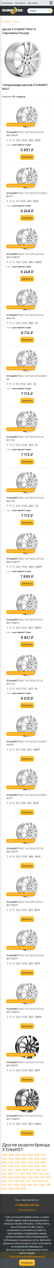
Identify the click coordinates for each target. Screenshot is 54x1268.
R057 (24, 1158)
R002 (30, 1177)
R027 (17, 1166)
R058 (36, 1154)
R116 (10, 1180)
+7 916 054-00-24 (27, 1205)
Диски (16, 21)
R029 (36, 1162)
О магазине (7, 3)
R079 (34, 1180)
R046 (30, 1154)
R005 (4, 1162)
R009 (37, 1166)
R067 (23, 1162)
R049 (16, 1184)
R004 (22, 1180)
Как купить (20, 3)
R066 (11, 1154)
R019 (30, 1162)
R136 (17, 1188)
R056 (43, 1162)
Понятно (27, 1262)
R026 (11, 1158)
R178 (41, 1180)
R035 (25, 1169)
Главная (6, 21)
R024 (23, 1188)
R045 (23, 1177)
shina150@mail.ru (27, 1210)
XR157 (11, 1169)
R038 (10, 1173)
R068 (23, 1166)
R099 (41, 1184)
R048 (43, 1166)
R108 (35, 1173)
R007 (4, 1158)
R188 (29, 1184)
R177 (10, 1184)
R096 (30, 1166)
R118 (4, 1173)
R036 (17, 1154)
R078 (22, 1173)
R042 (11, 1188)
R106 (4, 1177)
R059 (10, 1177)
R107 (11, 1162)
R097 (43, 1158)
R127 (47, 1173)
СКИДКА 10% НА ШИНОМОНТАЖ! (20, 124)
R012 (36, 1177)
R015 (24, 1154)
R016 (43, 1154)
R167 (49, 1177)
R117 (28, 1180)
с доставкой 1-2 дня (21, 145)
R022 (23, 1184)
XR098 (18, 1169)
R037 (30, 1158)
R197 (35, 1184)
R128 (16, 1180)
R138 (4, 1180)
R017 (4, 1169)
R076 (44, 1169)
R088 (10, 1166)
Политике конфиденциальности (27, 1256)
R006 (17, 1162)
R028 (4, 1154)
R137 (16, 1173)
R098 (38, 1169)
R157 (43, 1177)
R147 (41, 1173)
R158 (48, 1184)
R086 (28, 1173)
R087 (4, 1166)
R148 (4, 1184)
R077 (31, 1169)
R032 (17, 1177)
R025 (36, 1158)
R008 (17, 1158)
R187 (46, 1180)
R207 (4, 1188)
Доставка (32, 3)
